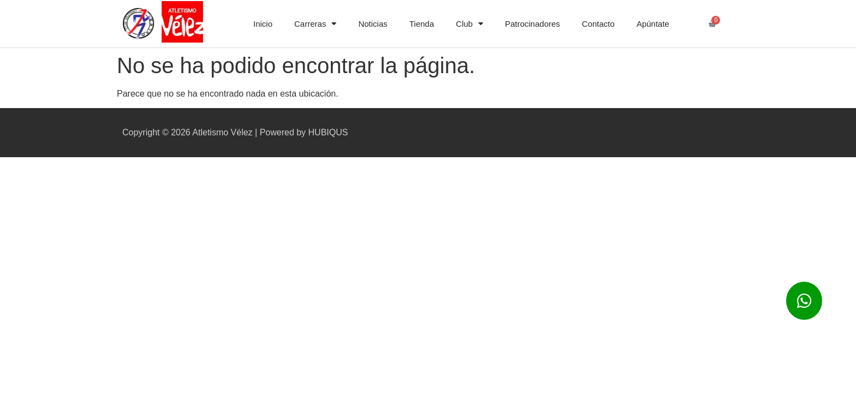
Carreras (315, 23)
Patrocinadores (532, 23)
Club (469, 23)
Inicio (262, 23)
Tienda (421, 23)
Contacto (598, 23)
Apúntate (653, 23)
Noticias (372, 23)
